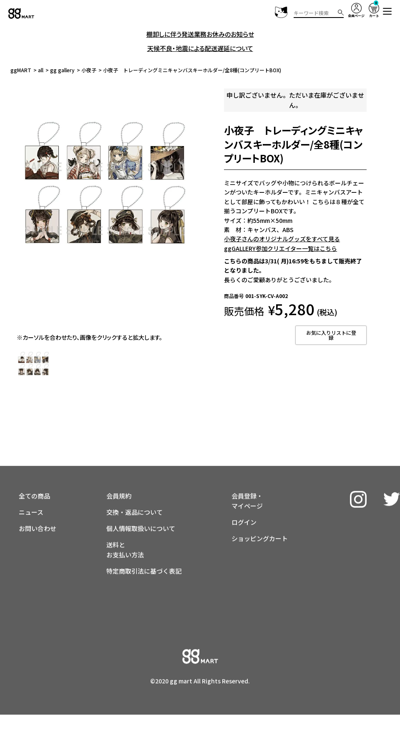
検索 (341, 12)
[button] (387, 11)
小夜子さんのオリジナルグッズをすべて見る (282, 239)
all (40, 69)
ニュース (31, 489)
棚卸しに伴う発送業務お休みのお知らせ (200, 34)
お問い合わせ (37, 506)
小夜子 (88, 69)
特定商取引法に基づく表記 (143, 548)
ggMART (20, 69)
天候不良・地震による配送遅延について (200, 48)
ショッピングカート (259, 516)
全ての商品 (34, 473)
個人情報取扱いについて (140, 506)
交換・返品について (134, 489)
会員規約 (118, 473)
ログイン (244, 499)
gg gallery (62, 69)
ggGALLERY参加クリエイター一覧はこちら (280, 248)
